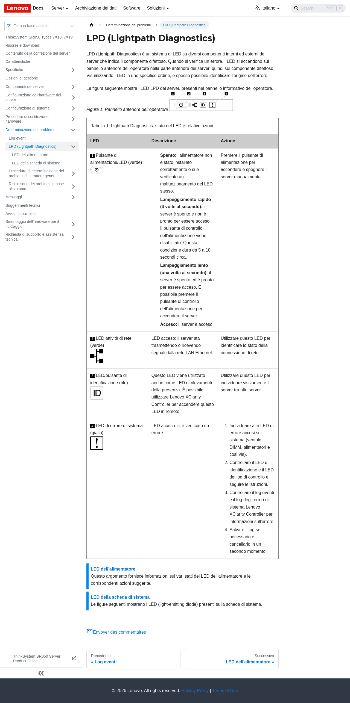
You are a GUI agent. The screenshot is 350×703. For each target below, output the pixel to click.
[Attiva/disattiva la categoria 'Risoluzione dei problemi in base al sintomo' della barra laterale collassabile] (73, 186)
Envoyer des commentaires (116, 632)
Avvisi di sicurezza (21, 213)
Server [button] (57, 8)
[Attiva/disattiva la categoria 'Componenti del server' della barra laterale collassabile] (73, 86)
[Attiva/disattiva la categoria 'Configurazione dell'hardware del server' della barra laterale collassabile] (73, 97)
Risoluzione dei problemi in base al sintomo (36, 186)
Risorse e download (22, 45)
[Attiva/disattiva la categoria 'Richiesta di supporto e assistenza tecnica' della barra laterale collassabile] (73, 237)
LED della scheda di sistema (36, 163)
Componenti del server (24, 86)
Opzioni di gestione (21, 78)
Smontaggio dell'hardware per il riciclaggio (32, 224)
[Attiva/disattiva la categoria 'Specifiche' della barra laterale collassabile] (73, 70)
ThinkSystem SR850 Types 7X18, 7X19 (39, 37)
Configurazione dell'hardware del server (33, 97)
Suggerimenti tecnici (22, 205)
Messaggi (13, 197)
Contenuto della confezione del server (37, 53)
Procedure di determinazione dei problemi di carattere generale (36, 173)
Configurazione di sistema (27, 108)
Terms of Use (225, 690)
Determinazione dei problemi (29, 130)
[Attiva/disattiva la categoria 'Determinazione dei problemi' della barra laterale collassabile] (73, 130)
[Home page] (91, 25)
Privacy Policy (195, 690)
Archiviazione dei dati (95, 8)
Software (131, 8)
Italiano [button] (265, 8)
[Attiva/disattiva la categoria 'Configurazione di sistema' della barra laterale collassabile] (73, 108)
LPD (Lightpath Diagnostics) (32, 146)
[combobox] (13, 26)
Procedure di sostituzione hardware (26, 119)
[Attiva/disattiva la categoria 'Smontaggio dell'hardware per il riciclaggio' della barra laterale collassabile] (73, 224)
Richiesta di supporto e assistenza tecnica (34, 236)
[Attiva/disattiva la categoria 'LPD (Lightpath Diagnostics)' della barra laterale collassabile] (73, 146)
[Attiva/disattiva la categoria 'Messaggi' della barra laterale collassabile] (73, 197)
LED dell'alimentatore (30, 155)
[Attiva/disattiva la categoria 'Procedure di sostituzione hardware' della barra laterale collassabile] (73, 119)
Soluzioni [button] (156, 8)
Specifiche (14, 69)
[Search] (318, 8)
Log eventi (18, 138)
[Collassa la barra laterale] (41, 672)
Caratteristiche (17, 61)
